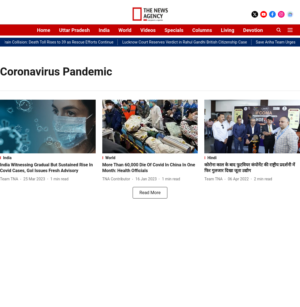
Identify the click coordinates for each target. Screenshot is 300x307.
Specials (173, 30)
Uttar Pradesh (74, 30)
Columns (202, 30)
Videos (148, 30)
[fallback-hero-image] (48, 126)
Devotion (253, 30)
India (104, 30)
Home (43, 30)
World (125, 30)
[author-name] (10, 179)
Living (227, 30)
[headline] (48, 168)
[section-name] (48, 158)
